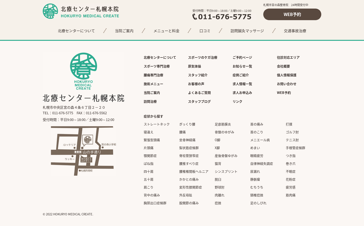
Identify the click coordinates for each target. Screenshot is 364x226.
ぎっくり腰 (187, 124)
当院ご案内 (124, 30)
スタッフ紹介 (198, 75)
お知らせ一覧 (242, 66)
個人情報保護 (286, 75)
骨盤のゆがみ (224, 132)
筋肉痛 (291, 195)
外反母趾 (185, 195)
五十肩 (148, 179)
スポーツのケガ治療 (202, 57)
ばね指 (148, 163)
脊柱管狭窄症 (189, 155)
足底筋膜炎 (223, 124)
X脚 (217, 147)
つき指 (291, 155)
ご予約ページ (242, 57)
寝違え (148, 132)
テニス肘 (292, 139)
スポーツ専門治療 (157, 66)
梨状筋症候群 (189, 147)
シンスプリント (226, 171)
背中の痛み (152, 195)
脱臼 (218, 179)
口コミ (205, 30)
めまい (255, 147)
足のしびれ (258, 203)
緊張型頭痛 (152, 139)
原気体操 (194, 66)
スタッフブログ (199, 101)
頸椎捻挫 (256, 195)
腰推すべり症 (188, 163)
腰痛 (182, 132)
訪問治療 (150, 101)
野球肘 (219, 187)
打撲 (289, 124)
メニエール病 (260, 139)
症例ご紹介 (241, 75)
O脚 (217, 139)
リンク (237, 101)
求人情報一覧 (242, 83)
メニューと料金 (166, 30)
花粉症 (291, 179)
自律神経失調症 (261, 163)
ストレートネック (157, 124)
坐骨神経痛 (187, 139)
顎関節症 (150, 155)
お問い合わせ (286, 83)
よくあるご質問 (199, 92)
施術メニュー (153, 83)
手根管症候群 (295, 147)
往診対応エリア (288, 57)
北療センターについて (76, 30)
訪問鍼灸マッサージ (247, 30)
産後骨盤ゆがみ (226, 155)
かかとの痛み (189, 179)
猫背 (218, 163)
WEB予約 (292, 14)
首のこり (256, 132)
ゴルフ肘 (292, 132)
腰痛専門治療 (153, 75)
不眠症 (291, 171)
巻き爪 (291, 163)
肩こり (148, 187)
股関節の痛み (189, 203)
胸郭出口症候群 (155, 203)
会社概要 (283, 66)
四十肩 (148, 171)
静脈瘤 (255, 179)
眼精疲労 (256, 155)
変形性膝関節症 (190, 187)
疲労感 (291, 187)
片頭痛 (148, 147)
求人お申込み (242, 92)
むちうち (256, 187)
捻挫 (218, 203)
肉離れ (219, 195)
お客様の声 (196, 83)
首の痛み (256, 124)
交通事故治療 (295, 30)
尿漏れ (255, 171)
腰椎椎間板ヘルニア (193, 171)
